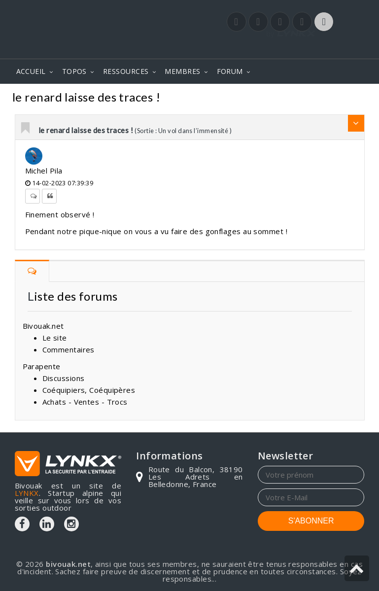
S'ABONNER (311, 521)
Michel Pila (44, 170)
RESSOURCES (126, 71)
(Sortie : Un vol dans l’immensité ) (183, 131)
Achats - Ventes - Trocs (85, 402)
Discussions (63, 378)
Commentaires (193, 98)
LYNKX (27, 493)
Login (315, 49)
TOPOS (74, 71)
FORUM (230, 71)
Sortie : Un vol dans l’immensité (298, 98)
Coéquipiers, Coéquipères (89, 390)
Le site (54, 338)
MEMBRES (182, 71)
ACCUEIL (31, 71)
